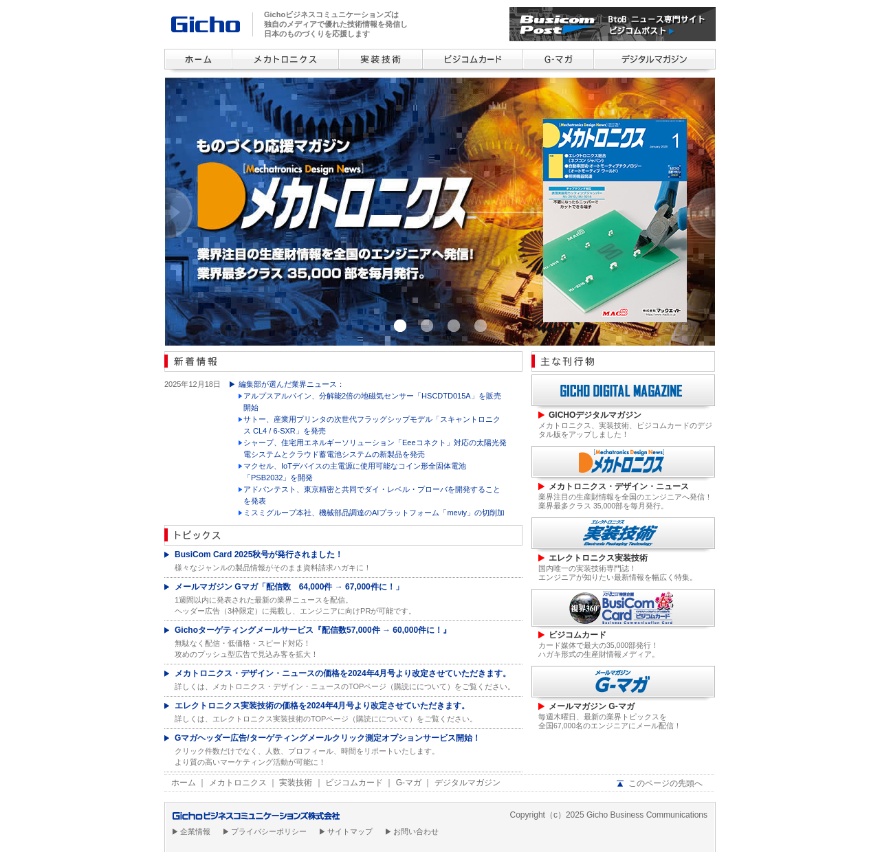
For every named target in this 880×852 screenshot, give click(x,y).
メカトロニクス (238, 782)
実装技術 (295, 782)
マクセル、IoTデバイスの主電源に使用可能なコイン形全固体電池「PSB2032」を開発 (354, 472)
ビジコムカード (354, 782)
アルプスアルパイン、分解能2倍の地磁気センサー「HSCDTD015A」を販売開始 (372, 402)
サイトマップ (350, 831)
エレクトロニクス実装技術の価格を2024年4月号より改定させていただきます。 (322, 705)
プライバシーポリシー (269, 831)
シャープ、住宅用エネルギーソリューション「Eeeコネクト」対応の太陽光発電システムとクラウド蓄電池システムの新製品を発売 (375, 448)
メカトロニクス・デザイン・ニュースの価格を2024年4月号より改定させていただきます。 (343, 673)
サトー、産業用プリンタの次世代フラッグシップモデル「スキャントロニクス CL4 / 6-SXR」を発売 (371, 425)
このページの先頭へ (665, 783)
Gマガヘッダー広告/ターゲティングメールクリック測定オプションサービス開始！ (328, 738)
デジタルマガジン (467, 782)
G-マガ (408, 782)
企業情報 (195, 831)
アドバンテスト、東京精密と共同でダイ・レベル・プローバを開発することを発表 (371, 495)
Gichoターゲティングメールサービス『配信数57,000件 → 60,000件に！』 (313, 630)
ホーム (183, 782)
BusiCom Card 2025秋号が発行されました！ (259, 554)
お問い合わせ (416, 831)
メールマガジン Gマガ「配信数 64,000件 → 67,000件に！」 (289, 587)
